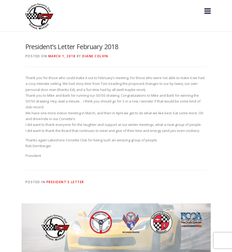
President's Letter (65, 182)
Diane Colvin (95, 56)
